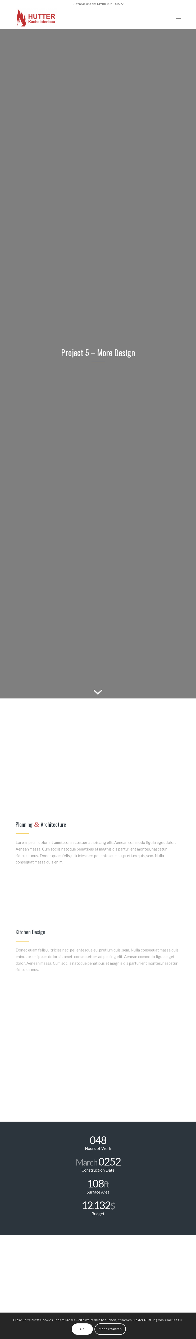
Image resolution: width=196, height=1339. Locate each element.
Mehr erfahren (110, 1329)
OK (82, 1329)
